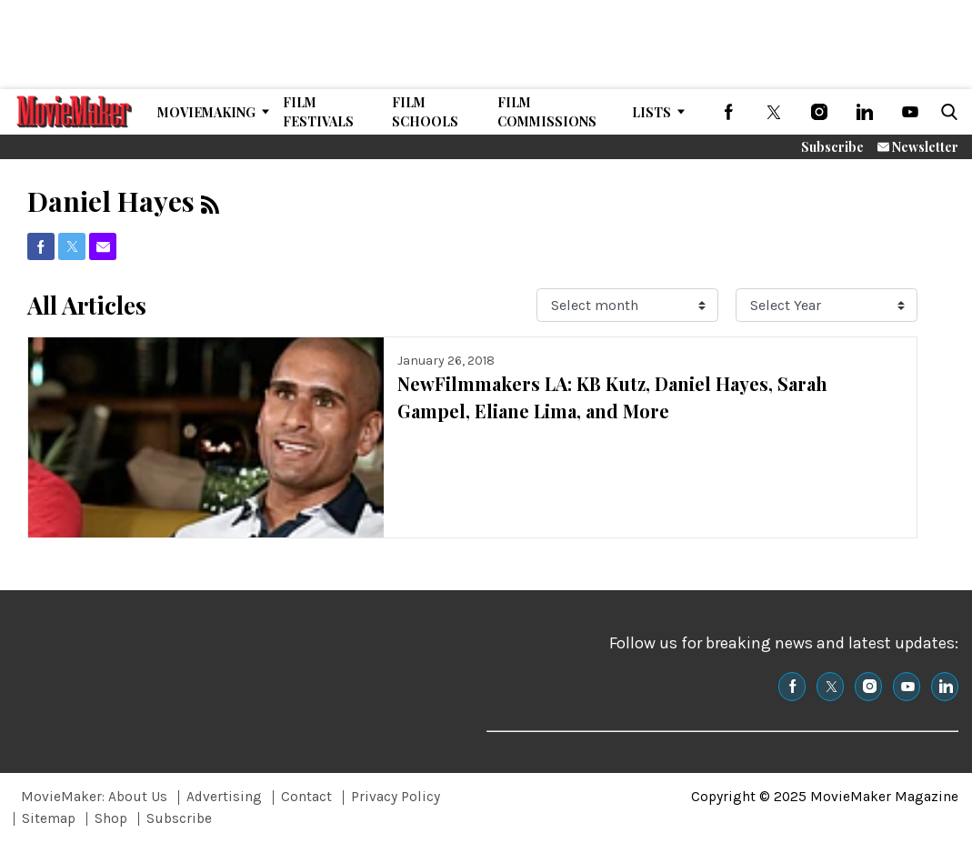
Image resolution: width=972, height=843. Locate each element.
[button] (945, 112)
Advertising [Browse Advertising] (224, 796)
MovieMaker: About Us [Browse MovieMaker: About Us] (94, 796)
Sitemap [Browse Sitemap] (48, 818)
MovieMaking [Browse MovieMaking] (206, 112)
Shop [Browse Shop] (111, 818)
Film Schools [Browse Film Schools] (425, 112)
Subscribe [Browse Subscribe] (179, 818)
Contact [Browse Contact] (306, 796)
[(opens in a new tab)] (728, 112)
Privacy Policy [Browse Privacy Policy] (395, 796)
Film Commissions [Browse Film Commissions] (546, 112)
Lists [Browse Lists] (651, 112)
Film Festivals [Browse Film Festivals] (318, 112)
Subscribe (832, 147)
